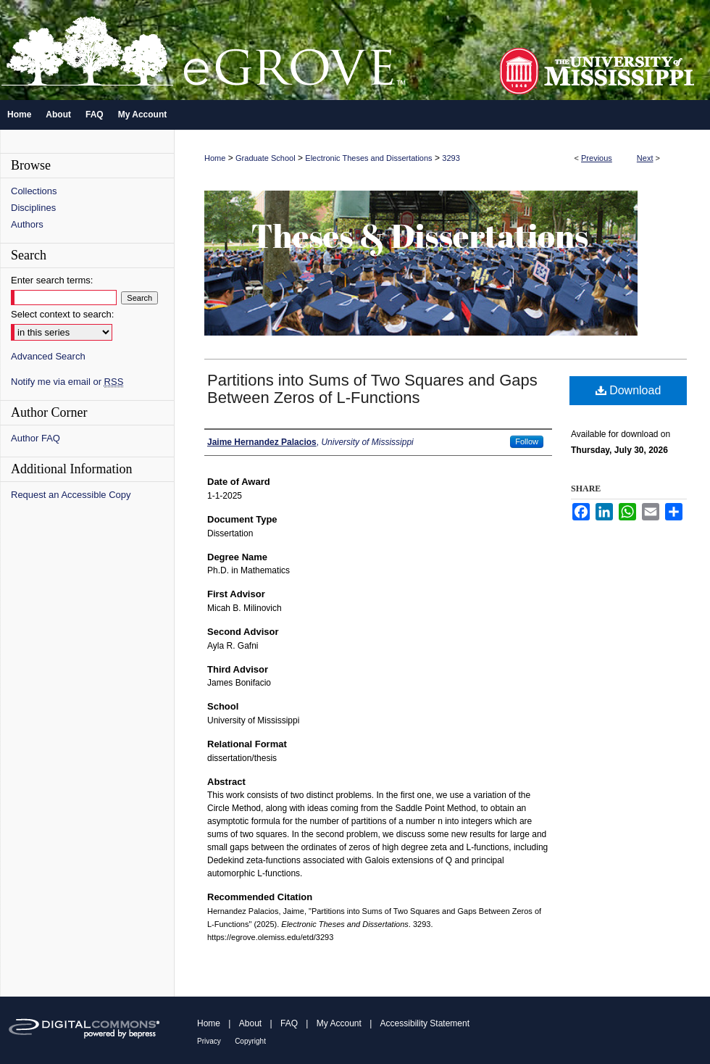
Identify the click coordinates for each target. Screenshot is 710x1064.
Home (214, 158)
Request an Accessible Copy (70, 494)
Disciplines (33, 207)
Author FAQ (35, 438)
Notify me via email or (67, 381)
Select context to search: (62, 314)
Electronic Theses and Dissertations (368, 158)
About (250, 1023)
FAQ (289, 1023)
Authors (27, 224)
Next (645, 158)
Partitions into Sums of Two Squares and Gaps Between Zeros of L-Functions (372, 389)
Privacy (209, 1041)
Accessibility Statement (424, 1023)
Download (628, 390)
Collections (34, 191)
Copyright (250, 1041)
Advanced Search (48, 356)
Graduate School (265, 158)
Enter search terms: (52, 280)
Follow (526, 441)
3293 (450, 158)
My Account (339, 1023)
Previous (596, 158)
